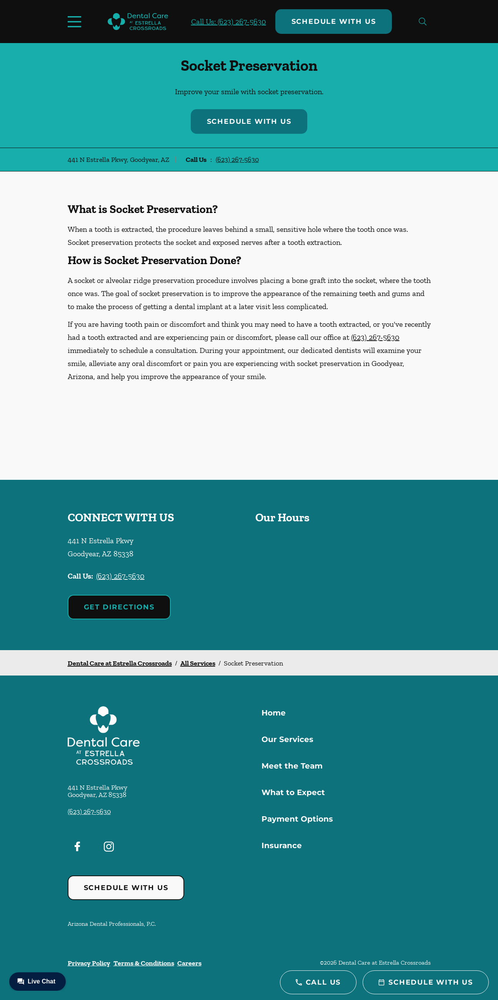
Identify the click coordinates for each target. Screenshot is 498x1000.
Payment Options (297, 819)
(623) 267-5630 (237, 159)
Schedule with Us (333, 21)
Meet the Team (292, 765)
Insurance (281, 845)
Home (273, 712)
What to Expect (293, 792)
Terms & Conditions (143, 963)
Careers (189, 963)
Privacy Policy (89, 963)
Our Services (287, 739)
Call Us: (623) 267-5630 (228, 21)
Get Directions (119, 607)
